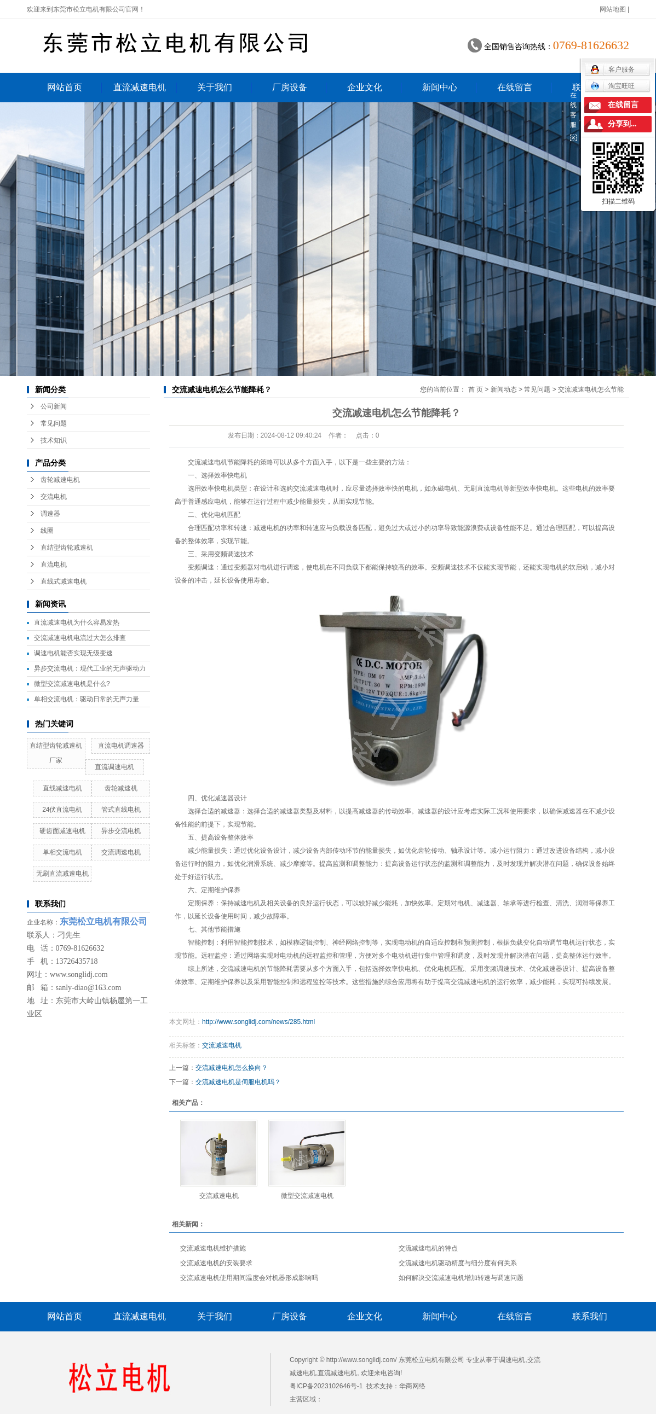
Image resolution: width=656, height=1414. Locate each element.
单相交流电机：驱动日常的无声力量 (86, 699)
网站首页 (64, 87)
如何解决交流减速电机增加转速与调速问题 (461, 1278)
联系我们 (589, 1316)
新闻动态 (504, 389)
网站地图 (613, 9)
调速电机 (512, 1360)
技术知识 (54, 440)
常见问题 (54, 423)
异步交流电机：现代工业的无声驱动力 (90, 668)
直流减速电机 (139, 87)
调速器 (50, 513)
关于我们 (214, 87)
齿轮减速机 (121, 788)
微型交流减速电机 (307, 1196)
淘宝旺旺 (612, 86)
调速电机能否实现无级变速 (73, 653)
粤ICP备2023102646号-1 (326, 1386)
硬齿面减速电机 (62, 831)
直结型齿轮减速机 (67, 547)
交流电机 (54, 497)
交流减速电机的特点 (428, 1248)
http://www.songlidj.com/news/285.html (258, 1022)
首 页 (475, 389)
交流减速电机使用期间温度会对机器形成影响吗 (249, 1278)
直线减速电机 (62, 788)
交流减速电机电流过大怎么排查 (80, 638)
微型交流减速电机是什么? (72, 684)
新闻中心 (439, 87)
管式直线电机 (121, 809)
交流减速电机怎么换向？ (231, 1068)
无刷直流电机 (483, 488)
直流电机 (54, 564)
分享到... (622, 124)
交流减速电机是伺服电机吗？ (238, 1082)
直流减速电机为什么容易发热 (76, 622)
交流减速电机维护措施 (213, 1248)
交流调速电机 (121, 852)
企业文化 (364, 87)
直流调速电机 (114, 767)
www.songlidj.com (79, 974)
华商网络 (412, 1386)
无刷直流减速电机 (62, 873)
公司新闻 (54, 406)
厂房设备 (289, 87)
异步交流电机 (121, 831)
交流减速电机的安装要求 (216, 1263)
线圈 (47, 530)
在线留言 (514, 87)
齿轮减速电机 (60, 480)
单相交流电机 (62, 852)
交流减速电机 (207, 462)
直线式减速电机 (64, 581)
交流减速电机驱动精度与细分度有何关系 (458, 1263)
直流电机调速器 (121, 745)
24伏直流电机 (62, 809)
